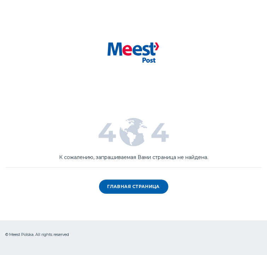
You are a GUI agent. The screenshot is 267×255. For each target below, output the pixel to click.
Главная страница (133, 186)
